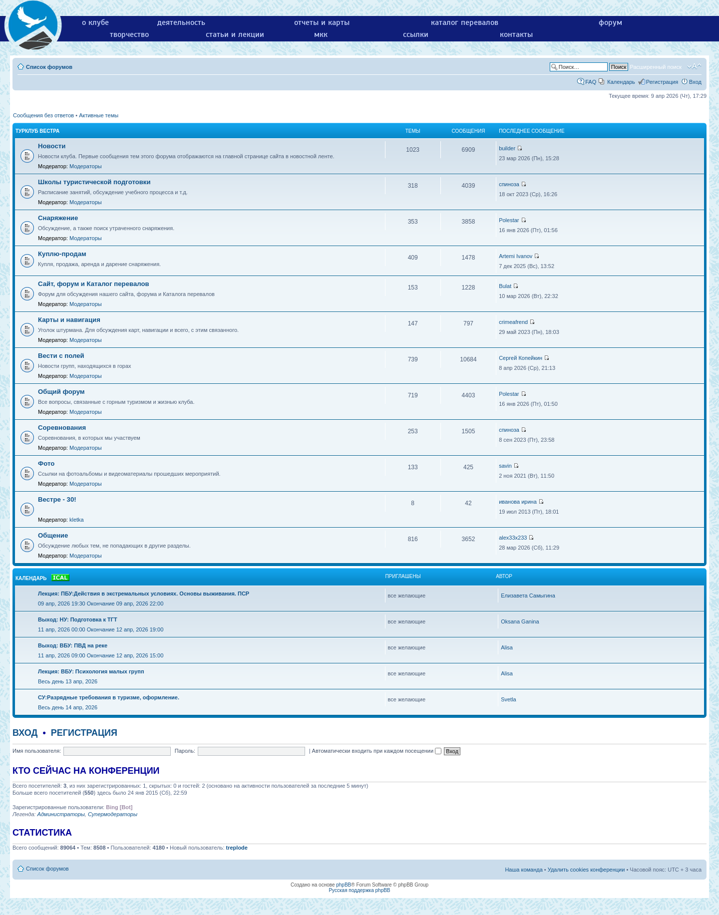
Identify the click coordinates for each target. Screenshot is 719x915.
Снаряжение (58, 218)
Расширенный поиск (656, 67)
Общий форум (61, 391)
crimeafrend (513, 322)
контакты (516, 34)
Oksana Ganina (520, 621)
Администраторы (60, 814)
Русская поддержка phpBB (359, 890)
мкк (321, 34)
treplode (237, 848)
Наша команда (523, 870)
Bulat (505, 286)
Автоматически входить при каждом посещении (377, 751)
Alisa (507, 647)
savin (505, 466)
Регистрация (662, 82)
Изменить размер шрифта (694, 66)
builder (507, 148)
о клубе (95, 22)
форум (610, 22)
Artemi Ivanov (515, 256)
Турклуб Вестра (37, 131)
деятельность (181, 22)
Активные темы (98, 115)
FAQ (590, 82)
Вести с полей (61, 355)
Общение (53, 535)
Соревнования (62, 427)
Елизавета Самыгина (528, 596)
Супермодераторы (112, 814)
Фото (46, 463)
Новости (51, 146)
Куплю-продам (62, 254)
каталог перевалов (464, 22)
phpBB (343, 885)
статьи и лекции (235, 34)
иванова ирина (518, 502)
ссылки (415, 34)
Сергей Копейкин (520, 358)
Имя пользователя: (36, 751)
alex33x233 (513, 538)
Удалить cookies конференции (586, 870)
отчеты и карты (322, 22)
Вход (695, 82)
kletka (76, 520)
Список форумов (49, 67)
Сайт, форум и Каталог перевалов (93, 284)
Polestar (509, 220)
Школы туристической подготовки (94, 182)
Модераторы (85, 166)
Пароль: (185, 751)
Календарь (621, 82)
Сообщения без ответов (43, 115)
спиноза (509, 184)
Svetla (508, 699)
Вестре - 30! (57, 499)
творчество (129, 34)
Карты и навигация (69, 319)
